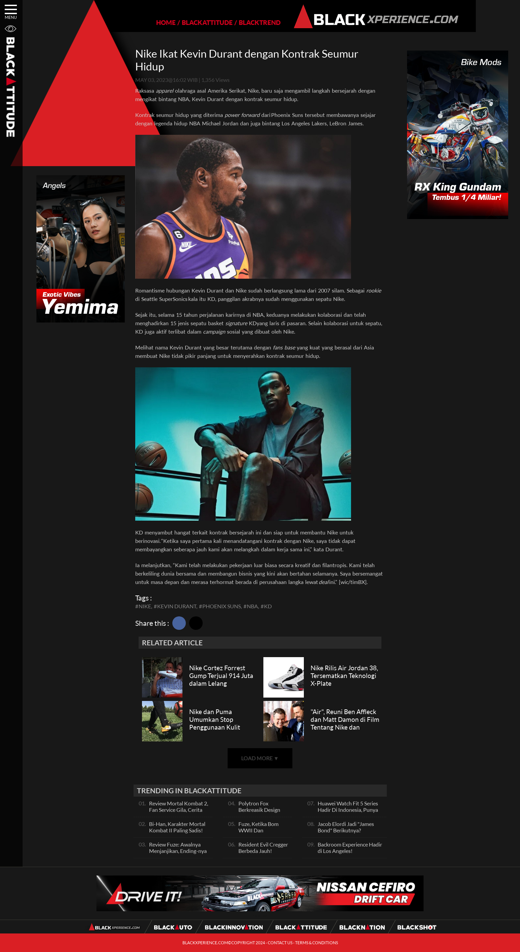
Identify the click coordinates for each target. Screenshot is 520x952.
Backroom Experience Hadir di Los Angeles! (350, 847)
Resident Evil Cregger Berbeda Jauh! (263, 847)
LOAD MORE (260, 758)
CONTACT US (280, 942)
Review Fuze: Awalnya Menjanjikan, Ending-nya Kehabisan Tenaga (178, 850)
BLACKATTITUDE (186, 22)
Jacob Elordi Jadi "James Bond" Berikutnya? (346, 827)
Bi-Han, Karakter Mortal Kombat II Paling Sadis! (177, 827)
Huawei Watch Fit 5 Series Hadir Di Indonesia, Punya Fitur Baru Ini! (348, 809)
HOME (145, 22)
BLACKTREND (239, 22)
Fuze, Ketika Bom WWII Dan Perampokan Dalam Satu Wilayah (261, 833)
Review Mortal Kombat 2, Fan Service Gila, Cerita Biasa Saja (178, 809)
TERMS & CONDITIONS (316, 942)
